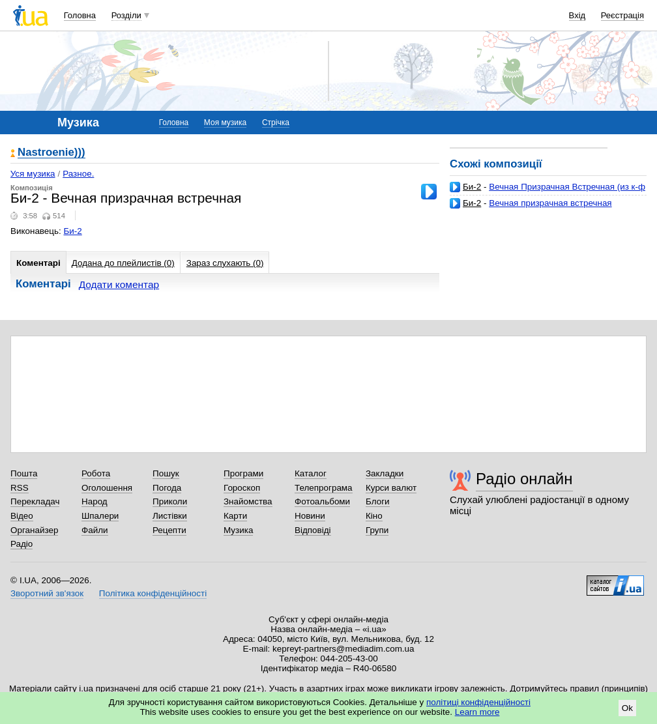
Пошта (23, 473)
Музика (238, 530)
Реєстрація (622, 15)
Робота (95, 473)
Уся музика (32, 174)
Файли (94, 530)
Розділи (126, 15)
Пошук (166, 473)
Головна (80, 15)
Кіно (374, 516)
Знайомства (248, 501)
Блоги (378, 501)
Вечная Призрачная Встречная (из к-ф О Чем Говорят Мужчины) (547, 192)
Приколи (170, 501)
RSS (19, 488)
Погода (167, 488)
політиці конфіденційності (478, 702)
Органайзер (34, 530)
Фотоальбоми (322, 501)
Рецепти (169, 530)
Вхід (577, 15)
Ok (627, 708)
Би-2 (472, 187)
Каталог (311, 473)
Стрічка (275, 122)
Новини (310, 516)
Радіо (21, 544)
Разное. (78, 174)
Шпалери (100, 516)
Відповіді (313, 530)
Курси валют (391, 488)
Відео (21, 516)
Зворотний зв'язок (46, 593)
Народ (94, 501)
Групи (377, 530)
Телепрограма (324, 488)
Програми (243, 473)
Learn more (477, 712)
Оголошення (106, 488)
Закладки (384, 473)
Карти (235, 516)
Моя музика (225, 122)
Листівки (170, 516)
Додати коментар (119, 284)
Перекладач (34, 501)
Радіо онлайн (524, 478)
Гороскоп (242, 488)
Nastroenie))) (51, 152)
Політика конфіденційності (153, 593)
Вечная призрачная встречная (550, 203)
